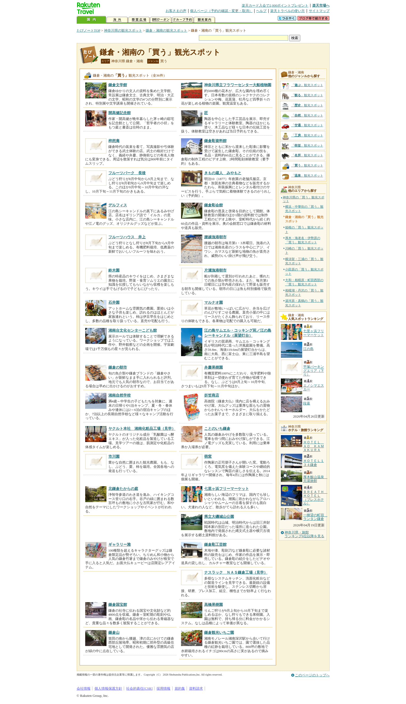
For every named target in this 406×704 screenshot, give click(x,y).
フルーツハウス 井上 (127, 237)
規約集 (180, 688)
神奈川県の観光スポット (123, 30)
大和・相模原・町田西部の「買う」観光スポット (304, 282)
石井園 (114, 302)
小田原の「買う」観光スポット (304, 272)
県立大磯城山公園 (219, 516)
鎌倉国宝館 (117, 604)
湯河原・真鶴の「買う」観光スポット (304, 303)
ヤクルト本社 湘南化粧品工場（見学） (141, 428)
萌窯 (208, 456)
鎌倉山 (114, 632)
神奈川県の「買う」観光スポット (303, 199)
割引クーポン (160, 20)
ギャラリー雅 (119, 544)
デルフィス (117, 205)
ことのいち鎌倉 (217, 428)
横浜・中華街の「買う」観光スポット (304, 209)
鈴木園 (114, 270)
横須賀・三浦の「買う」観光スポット (304, 261)
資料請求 (196, 688)
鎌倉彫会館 (213, 205)
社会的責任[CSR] (139, 688)
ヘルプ (261, 11)
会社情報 (84, 688)
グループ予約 (182, 20)
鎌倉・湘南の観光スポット (166, 30)
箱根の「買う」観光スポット (304, 230)
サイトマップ (319, 11)
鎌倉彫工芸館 (215, 544)
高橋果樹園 (213, 604)
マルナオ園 (213, 302)
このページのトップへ (312, 675)
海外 (117, 20)
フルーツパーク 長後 (127, 173)
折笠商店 (211, 395)
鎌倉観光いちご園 (219, 632)
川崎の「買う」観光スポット (304, 251)
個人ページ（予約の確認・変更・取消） (221, 11)
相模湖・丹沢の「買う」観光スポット (304, 293)
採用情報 (163, 688)
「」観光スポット (307, 85)
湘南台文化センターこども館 (132, 330)
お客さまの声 (176, 11)
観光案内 (204, 20)
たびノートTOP (88, 30)
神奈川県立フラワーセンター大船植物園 (237, 85)
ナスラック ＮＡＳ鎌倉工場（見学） (236, 572)
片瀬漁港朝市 (215, 270)
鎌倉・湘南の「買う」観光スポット (160, 52)
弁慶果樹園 (213, 367)
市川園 (114, 456)
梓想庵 (114, 141)
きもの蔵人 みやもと (222, 173)
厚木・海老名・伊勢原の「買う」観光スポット (302, 240)
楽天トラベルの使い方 (287, 11)
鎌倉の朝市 (117, 367)
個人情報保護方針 (108, 688)
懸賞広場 (139, 20)
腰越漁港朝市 (215, 237)
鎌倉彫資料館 (215, 141)
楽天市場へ (321, 5)
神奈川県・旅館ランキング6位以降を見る (305, 534)
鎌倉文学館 (117, 85)
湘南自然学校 (119, 395)
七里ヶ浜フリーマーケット (226, 488)
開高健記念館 (119, 113)
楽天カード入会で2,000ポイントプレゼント (275, 5)
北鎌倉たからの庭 (123, 488)
